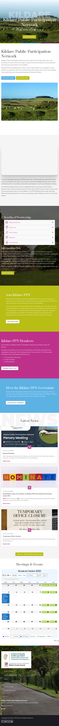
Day (24, 575)
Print (50, 636)
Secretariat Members (15, 402)
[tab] (29, 222)
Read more (6, 461)
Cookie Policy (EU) (10, 690)
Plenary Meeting (8, 453)
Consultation (11, 242)
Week (20, 575)
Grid (4, 575)
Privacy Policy (8, 687)
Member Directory (10, 368)
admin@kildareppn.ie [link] (13, 709)
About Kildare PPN (10, 675)
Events (12, 450)
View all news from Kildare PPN (29, 554)
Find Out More (8, 78)
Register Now (22, 78)
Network (10, 237)
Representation (13, 222)
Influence (10, 227)
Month (14, 575)
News (11, 491)
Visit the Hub (8, 273)
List (9, 575)
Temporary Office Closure (12, 536)
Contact (6, 683)
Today (12, 579)
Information (11, 232)
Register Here (29, 37)
